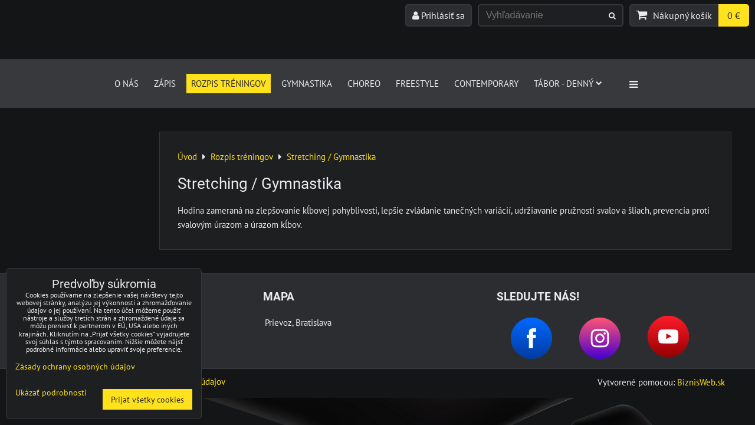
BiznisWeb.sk (701, 382)
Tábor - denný (568, 83)
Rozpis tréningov (228, 83)
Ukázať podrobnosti (51, 392)
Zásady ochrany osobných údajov (75, 366)
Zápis (165, 83)
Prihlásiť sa (438, 15)
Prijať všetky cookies (147, 399)
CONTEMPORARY (486, 83)
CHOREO (363, 83)
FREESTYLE (417, 83)
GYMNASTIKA (306, 83)
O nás (126, 83)
